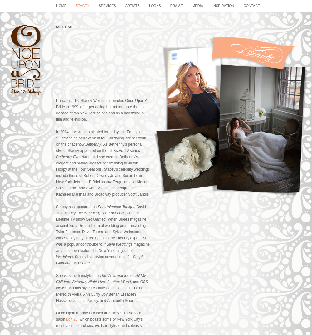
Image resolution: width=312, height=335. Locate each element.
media (197, 6)
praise (176, 6)
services (107, 6)
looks (155, 6)
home (61, 6)
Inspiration (223, 6)
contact (252, 6)
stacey (82, 6)
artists (132, 6)
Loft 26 (72, 319)
